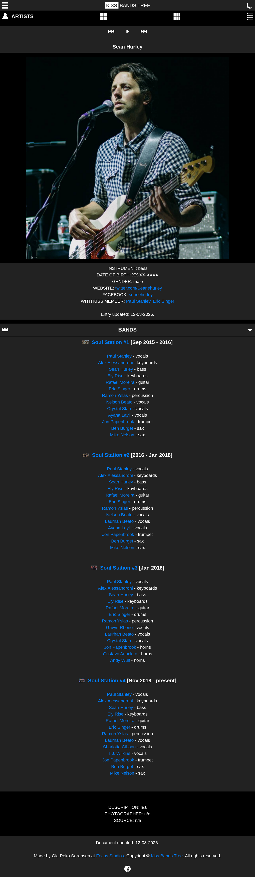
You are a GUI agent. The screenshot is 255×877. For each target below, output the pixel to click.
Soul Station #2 (110, 455)
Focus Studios (110, 855)
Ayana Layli (119, 415)
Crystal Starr (119, 408)
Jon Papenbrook (118, 421)
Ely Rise (115, 375)
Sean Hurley (121, 369)
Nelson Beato (119, 402)
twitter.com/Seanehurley (138, 288)
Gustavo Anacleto (120, 653)
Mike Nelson (122, 434)
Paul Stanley (138, 301)
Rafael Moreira (120, 382)
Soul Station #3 (119, 568)
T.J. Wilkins (119, 753)
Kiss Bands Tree (167, 855)
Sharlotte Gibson (119, 746)
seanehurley (141, 294)
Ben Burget (122, 428)
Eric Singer (163, 301)
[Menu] (5, 5)
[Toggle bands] (250, 330)
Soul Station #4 (107, 681)
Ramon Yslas (115, 395)
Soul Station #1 (110, 342)
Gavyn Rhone (119, 627)
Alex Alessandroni (115, 362)
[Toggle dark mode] (250, 5)
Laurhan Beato (119, 521)
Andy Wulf (120, 660)
